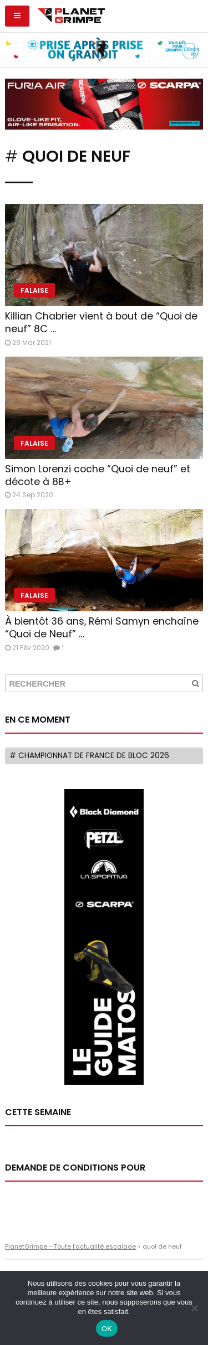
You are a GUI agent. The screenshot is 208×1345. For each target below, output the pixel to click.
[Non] (194, 1307)
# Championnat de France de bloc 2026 (89, 755)
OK (107, 1329)
